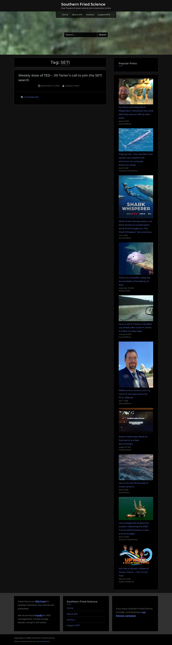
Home (65, 14)
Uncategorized (31, 97)
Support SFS (104, 14)
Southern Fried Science (83, 4)
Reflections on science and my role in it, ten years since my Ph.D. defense (134, 394)
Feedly (39, 615)
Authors (90, 14)
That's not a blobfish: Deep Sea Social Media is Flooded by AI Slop (134, 281)
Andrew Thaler (72, 85)
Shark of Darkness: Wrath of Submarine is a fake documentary (133, 440)
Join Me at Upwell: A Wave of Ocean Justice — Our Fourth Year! (134, 572)
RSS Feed (40, 601)
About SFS (77, 14)
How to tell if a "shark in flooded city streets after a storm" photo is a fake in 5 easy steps (135, 327)
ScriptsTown (44, 641)
